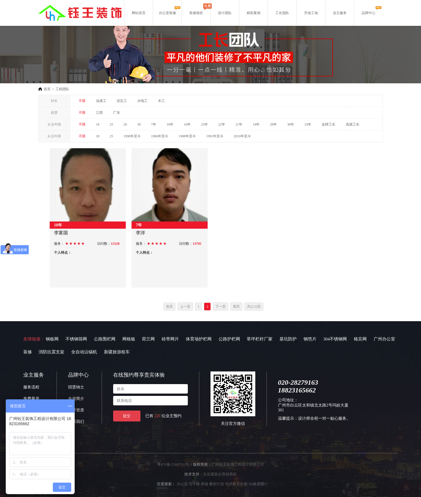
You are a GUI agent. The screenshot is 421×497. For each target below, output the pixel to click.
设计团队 (225, 13)
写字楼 (194, 484)
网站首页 (139, 13)
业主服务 (340, 13)
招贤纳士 (76, 387)
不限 (82, 101)
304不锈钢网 (335, 339)
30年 (290, 124)
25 (111, 124)
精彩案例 (253, 13)
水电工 (142, 101)
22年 (221, 124)
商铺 (204, 484)
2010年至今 (242, 136)
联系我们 (76, 421)
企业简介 (76, 398)
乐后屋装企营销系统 (220, 474)
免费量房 (31, 398)
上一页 (185, 307)
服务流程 (31, 387)
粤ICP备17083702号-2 (174, 464)
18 (97, 124)
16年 (187, 124)
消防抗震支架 (51, 352)
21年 (238, 124)
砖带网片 (170, 339)
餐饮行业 (216, 484)
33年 (307, 124)
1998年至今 (132, 136)
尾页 (236, 307)
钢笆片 (310, 339)
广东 (116, 113)
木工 (161, 101)
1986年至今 (159, 136)
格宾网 (360, 339)
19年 (256, 124)
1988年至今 (187, 136)
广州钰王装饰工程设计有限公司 (238, 464)
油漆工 (101, 101)
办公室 (182, 484)
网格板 (128, 339)
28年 (273, 124)
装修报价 (196, 13)
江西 (99, 113)
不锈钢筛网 (76, 339)
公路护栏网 (229, 339)
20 (125, 124)
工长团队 (282, 13)
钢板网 (52, 339)
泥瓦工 (122, 101)
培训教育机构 (236, 484)
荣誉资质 (76, 410)
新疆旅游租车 (117, 352)
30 (139, 124)
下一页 (220, 307)
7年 (153, 124)
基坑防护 (288, 339)
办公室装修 (167, 13)
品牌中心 (368, 13)
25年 (204, 124)
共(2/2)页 (253, 307)
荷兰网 (148, 339)
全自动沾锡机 (84, 352)
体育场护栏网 (199, 339)
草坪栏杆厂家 (260, 339)
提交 (126, 416)
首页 (47, 89)
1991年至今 (214, 136)
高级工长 (353, 124)
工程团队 (62, 89)
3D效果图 (256, 484)
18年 (170, 124)
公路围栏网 (104, 339)
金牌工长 (328, 124)
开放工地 (311, 13)
